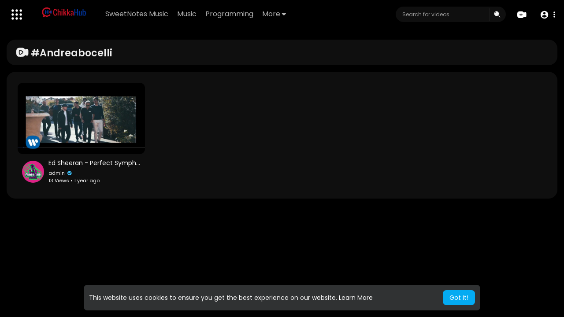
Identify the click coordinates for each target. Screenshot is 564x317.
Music (187, 14)
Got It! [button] (458, 297)
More (274, 14)
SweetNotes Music (136, 14)
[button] (547, 15)
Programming (229, 14)
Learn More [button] (356, 297)
